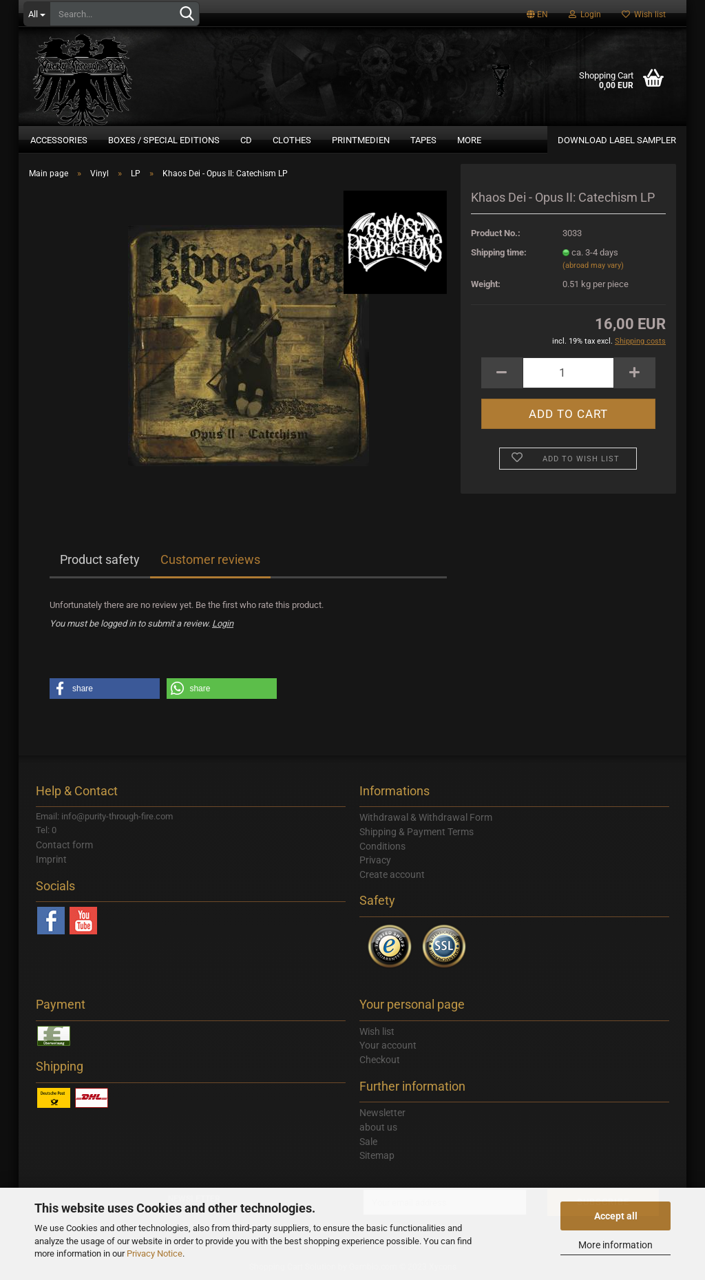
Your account (388, 1045)
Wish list (644, 14)
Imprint (51, 859)
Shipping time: (499, 252)
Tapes (423, 140)
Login (585, 14)
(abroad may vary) (593, 265)
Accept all (616, 1215)
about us (378, 1127)
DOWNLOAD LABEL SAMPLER (617, 140)
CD (246, 140)
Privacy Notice (154, 1253)
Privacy (375, 859)
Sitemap (376, 1155)
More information (615, 1244)
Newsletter (382, 1112)
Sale (368, 1141)
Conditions (382, 846)
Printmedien (361, 140)
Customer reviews (210, 559)
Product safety (100, 559)
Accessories (58, 140)
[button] (105, 688)
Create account (392, 874)
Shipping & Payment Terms (416, 831)
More (469, 140)
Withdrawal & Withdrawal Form (425, 817)
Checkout (379, 1059)
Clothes (292, 140)
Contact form (64, 844)
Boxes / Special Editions (164, 140)
